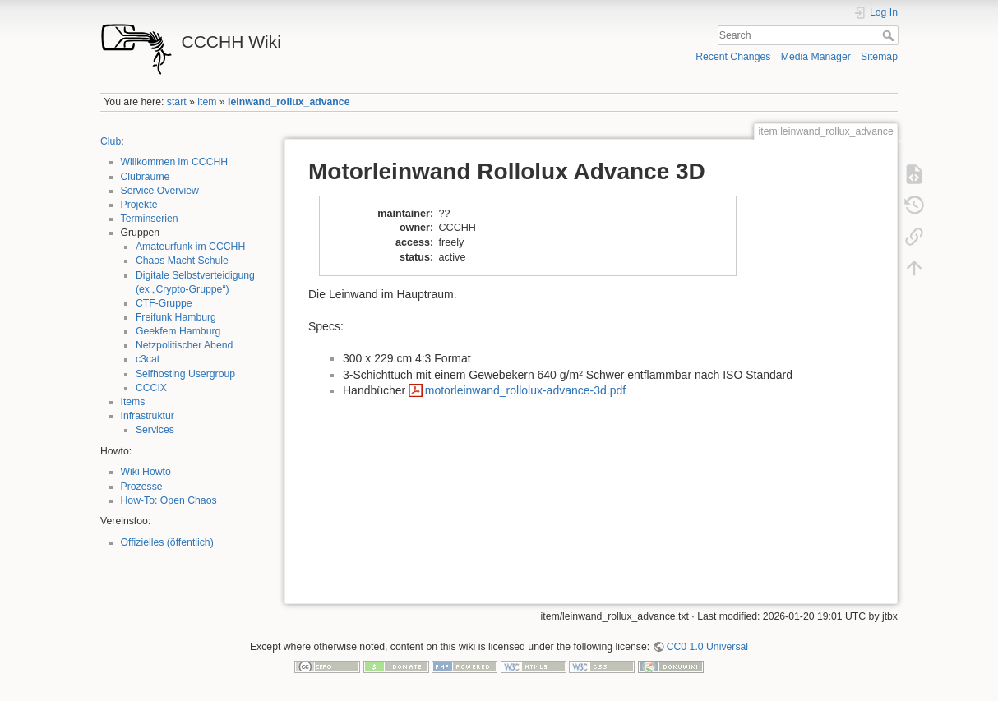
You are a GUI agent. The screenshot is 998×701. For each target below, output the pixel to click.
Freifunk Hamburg (176, 317)
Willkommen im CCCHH (175, 162)
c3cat (147, 359)
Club (110, 141)
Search (890, 35)
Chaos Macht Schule (182, 260)
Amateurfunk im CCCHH (190, 246)
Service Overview (160, 190)
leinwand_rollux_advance (288, 102)
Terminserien (149, 218)
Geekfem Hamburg (178, 331)
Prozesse (142, 486)
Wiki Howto (146, 471)
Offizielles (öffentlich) (167, 542)
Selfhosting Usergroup (185, 374)
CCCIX (151, 388)
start (177, 102)
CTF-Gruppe (164, 303)
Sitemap (879, 56)
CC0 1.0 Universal (707, 647)
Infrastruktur (147, 416)
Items (133, 402)
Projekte (139, 204)
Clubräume (145, 176)
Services (155, 430)
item (206, 102)
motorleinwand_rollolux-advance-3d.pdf (525, 390)
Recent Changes (732, 56)
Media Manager (816, 56)
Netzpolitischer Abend (184, 345)
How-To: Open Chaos (169, 500)
